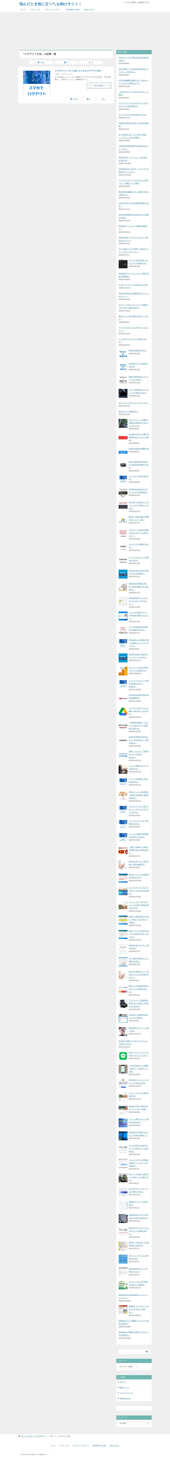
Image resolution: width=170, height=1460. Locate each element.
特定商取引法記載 (72, 10)
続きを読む (102, 85)
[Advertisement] (85, 29)
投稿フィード (125, 1387)
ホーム (23, 10)
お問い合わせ (89, 10)
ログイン (123, 1382)
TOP (37, 1436)
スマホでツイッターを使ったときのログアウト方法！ (79, 71)
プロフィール (35, 10)
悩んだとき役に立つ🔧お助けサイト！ (50, 3)
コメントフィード (126, 1393)
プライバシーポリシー (53, 10)
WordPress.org (125, 1398)
